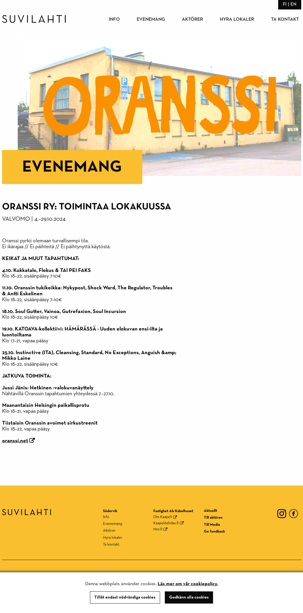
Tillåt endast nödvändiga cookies (124, 597)
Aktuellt (210, 511)
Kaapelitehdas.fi (166, 523)
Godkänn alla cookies (189, 597)
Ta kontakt (285, 19)
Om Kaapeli (162, 517)
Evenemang (151, 19)
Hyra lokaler (237, 19)
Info (114, 19)
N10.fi (157, 529)
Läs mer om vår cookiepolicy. (188, 584)
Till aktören (213, 518)
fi (284, 4)
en (293, 4)
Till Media (212, 525)
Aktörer (192, 19)
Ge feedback (214, 531)
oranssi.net (15, 440)
